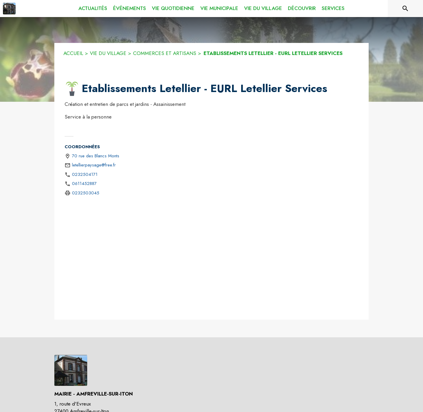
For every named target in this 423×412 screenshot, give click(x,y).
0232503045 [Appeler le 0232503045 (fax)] (85, 193)
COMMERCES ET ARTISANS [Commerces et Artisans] (164, 53)
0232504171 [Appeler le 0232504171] (85, 174)
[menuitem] (92, 8)
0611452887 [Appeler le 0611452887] (84, 183)
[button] (72, 88)
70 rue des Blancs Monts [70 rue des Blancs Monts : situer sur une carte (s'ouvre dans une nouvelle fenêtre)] (95, 156)
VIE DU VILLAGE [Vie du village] (108, 53)
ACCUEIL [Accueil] (73, 53)
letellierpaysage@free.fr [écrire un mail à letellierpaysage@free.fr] (94, 165)
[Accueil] (9, 8)
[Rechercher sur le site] (405, 8)
